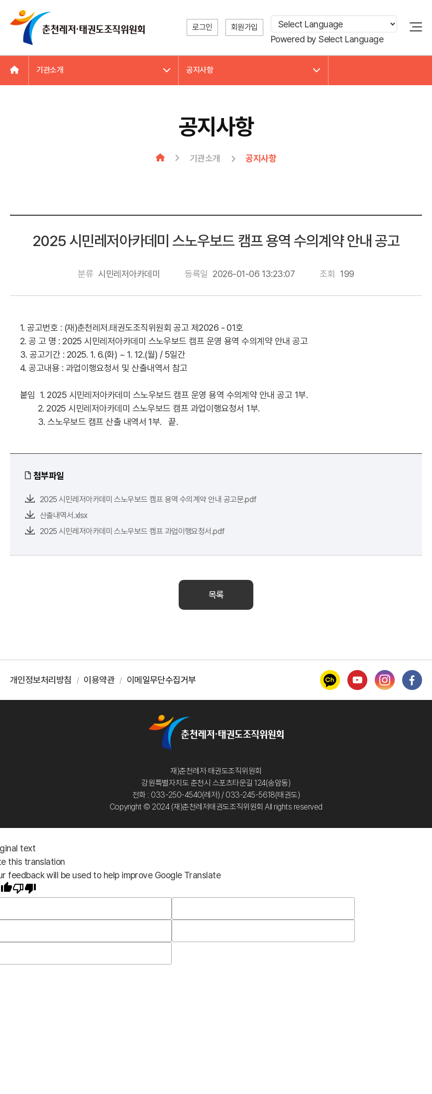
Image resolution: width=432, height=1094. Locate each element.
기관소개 (103, 70)
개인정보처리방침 (41, 680)
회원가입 (244, 27)
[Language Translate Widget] (334, 23)
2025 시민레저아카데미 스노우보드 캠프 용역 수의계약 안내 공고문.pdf (148, 499)
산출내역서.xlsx (64, 515)
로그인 (202, 27)
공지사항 (253, 70)
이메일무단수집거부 (161, 680)
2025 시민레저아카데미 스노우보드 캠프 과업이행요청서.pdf (132, 531)
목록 (216, 594)
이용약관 (99, 680)
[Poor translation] (24, 889)
